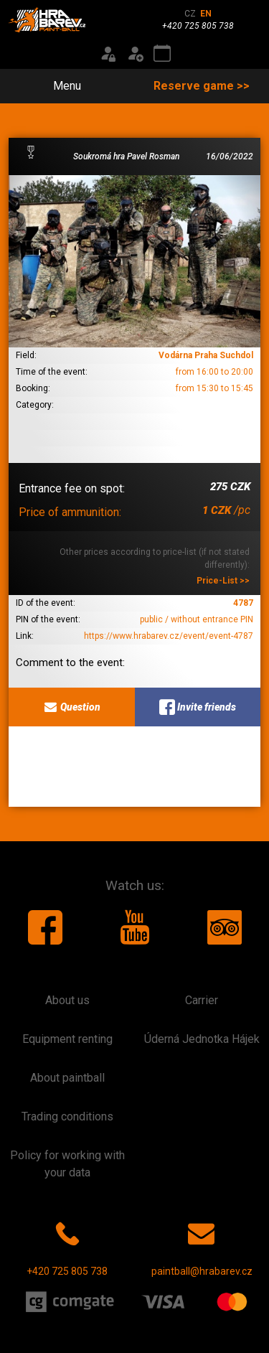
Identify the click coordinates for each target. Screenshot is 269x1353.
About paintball (67, 1078)
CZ (190, 14)
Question (71, 707)
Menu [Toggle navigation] (59, 86)
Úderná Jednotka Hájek (202, 1039)
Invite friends (197, 707)
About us (67, 1000)
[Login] (107, 53)
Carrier (201, 1000)
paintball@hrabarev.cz (202, 1245)
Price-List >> (223, 581)
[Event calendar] (162, 53)
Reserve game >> (202, 86)
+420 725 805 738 (67, 1245)
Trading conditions (67, 1116)
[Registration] (134, 53)
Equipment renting (67, 1039)
